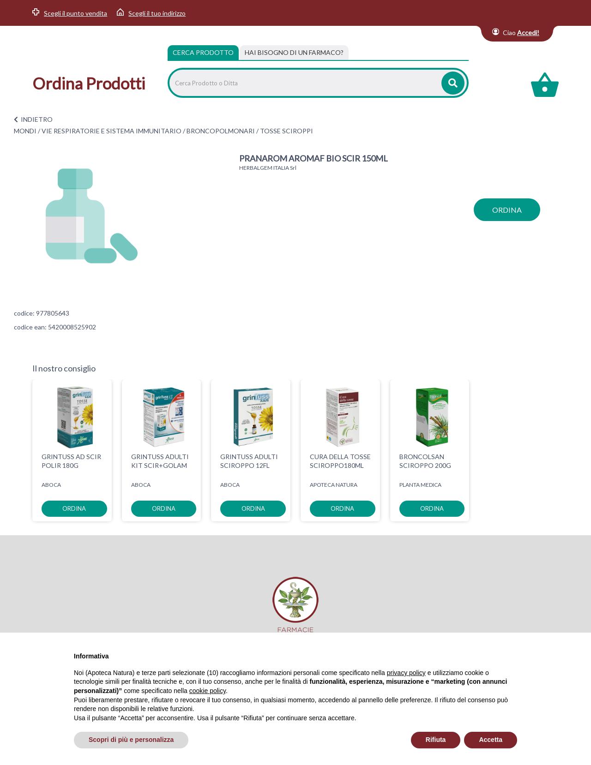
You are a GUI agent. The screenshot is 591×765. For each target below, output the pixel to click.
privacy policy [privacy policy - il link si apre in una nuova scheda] (406, 672)
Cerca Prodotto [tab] (203, 52)
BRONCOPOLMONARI (221, 131)
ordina (507, 209)
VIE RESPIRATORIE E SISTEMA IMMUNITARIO (111, 131)
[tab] (294, 52)
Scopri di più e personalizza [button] (131, 739)
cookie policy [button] (207, 690)
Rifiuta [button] (436, 739)
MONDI (25, 131)
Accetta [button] (490, 739)
